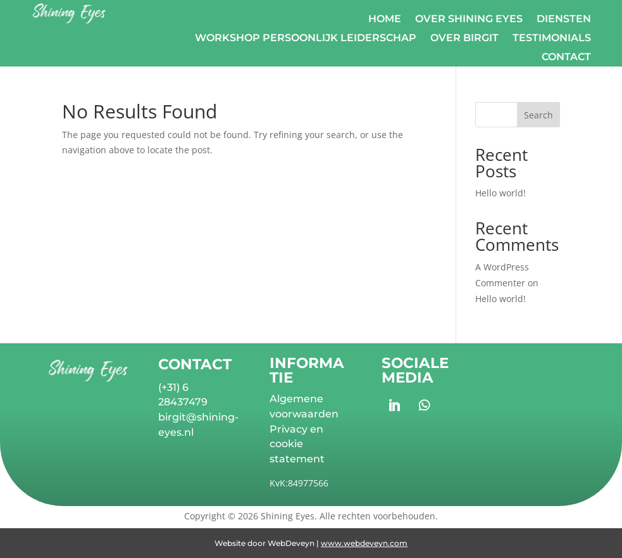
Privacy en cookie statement (297, 444)
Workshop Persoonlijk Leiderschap (305, 39)
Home (384, 20)
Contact (566, 58)
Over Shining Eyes (469, 20)
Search (538, 115)
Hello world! (500, 193)
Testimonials (552, 39)
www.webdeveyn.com (364, 543)
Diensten (564, 20)
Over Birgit (464, 39)
